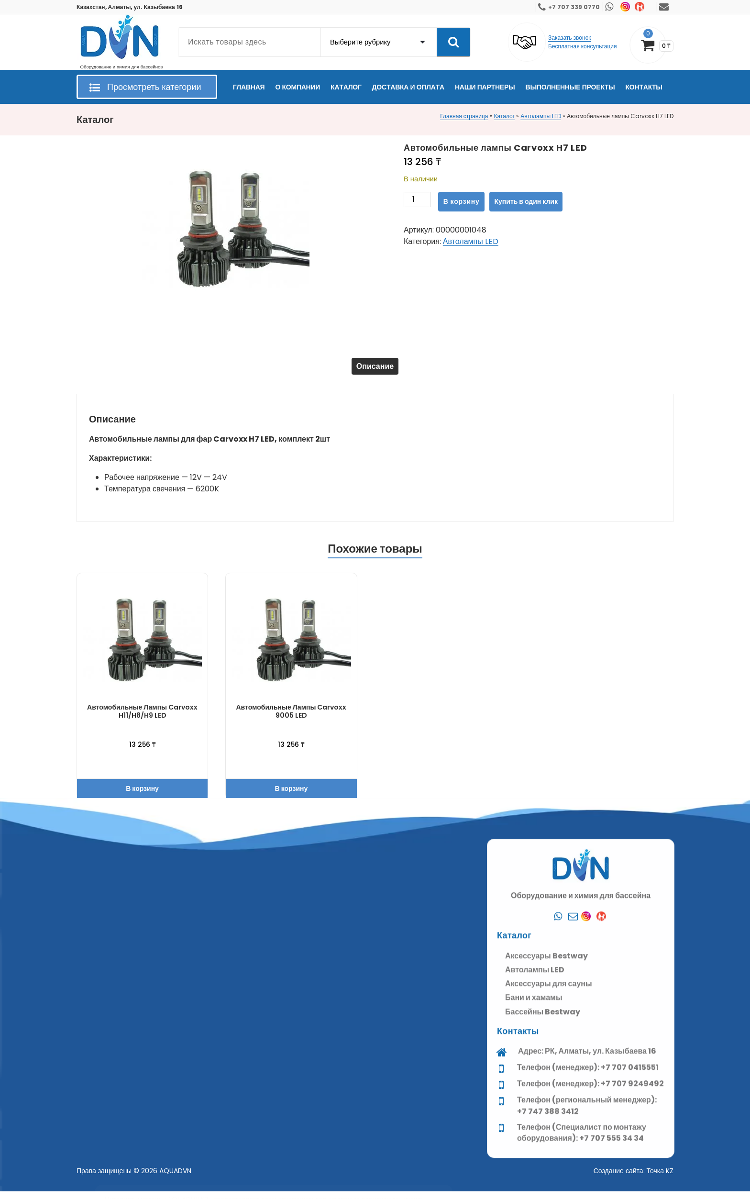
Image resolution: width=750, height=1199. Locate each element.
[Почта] (573, 1120)
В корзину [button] (142, 796)
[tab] (375, 370)
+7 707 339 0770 (574, 7)
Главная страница (464, 116)
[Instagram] (588, 1120)
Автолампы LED (540, 116)
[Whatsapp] (557, 1120)
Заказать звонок (569, 37)
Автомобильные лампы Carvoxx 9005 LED (291, 719)
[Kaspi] (603, 1120)
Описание (375, 369)
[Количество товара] (417, 201)
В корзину (461, 201)
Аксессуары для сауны (548, 1186)
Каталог (504, 116)
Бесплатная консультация (582, 46)
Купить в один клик (526, 201)
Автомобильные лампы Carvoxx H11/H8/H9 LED (142, 719)
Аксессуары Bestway (546, 1159)
